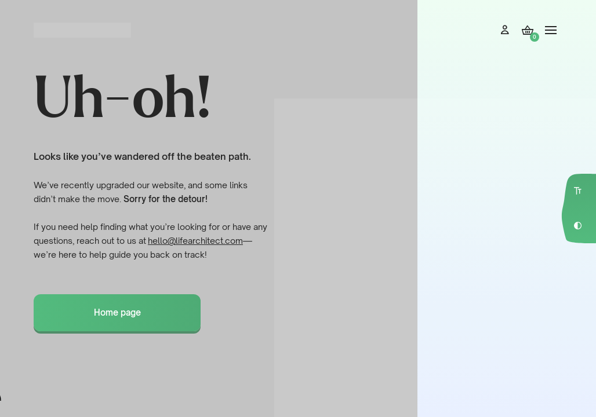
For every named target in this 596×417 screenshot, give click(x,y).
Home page (117, 312)
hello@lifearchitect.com (195, 241)
